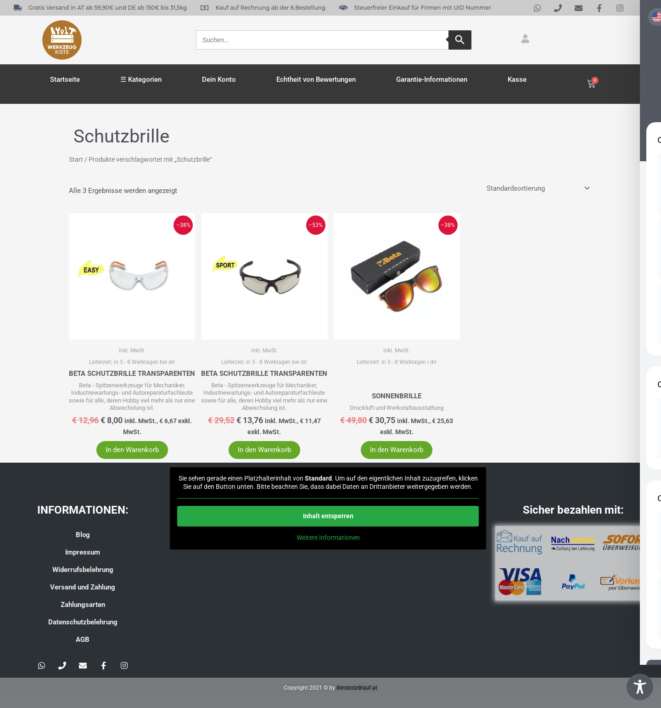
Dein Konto (219, 79)
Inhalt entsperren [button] (328, 516)
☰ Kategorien (141, 79)
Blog (83, 535)
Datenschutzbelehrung (83, 622)
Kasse (517, 79)
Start (76, 159)
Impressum (82, 552)
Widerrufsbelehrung (82, 570)
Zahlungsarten (83, 604)
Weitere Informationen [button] (328, 537)
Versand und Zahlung (82, 587)
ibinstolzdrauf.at (356, 688)
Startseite (65, 79)
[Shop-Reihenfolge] (537, 188)
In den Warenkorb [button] (132, 450)
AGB (83, 639)
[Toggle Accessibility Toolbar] (640, 687)
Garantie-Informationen (431, 79)
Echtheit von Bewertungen (316, 79)
